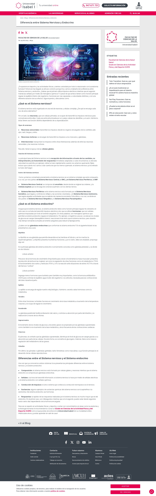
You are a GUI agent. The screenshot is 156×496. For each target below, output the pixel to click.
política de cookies (58, 491)
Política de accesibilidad (116, 457)
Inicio (21, 18)
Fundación (33, 453)
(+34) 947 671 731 (55, 457)
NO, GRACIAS (125, 492)
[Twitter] (27, 32)
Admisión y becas (113, 13)
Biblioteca (98, 460)
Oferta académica (27, 13)
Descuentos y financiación (80, 453)
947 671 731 (91, 5)
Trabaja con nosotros (56, 460)
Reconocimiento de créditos (80, 460)
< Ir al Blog (24, 423)
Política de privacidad (115, 460)
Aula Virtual (98, 457)
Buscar (136, 13)
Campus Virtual (99, 453)
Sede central (34, 457)
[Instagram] (78, 442)
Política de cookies (115, 463)
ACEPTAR (125, 486)
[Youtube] (84, 442)
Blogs (26, 18)
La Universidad (56, 13)
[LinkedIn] (23, 32)
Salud (111, 62)
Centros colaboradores (37, 460)
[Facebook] (19, 32)
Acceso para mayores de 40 (80, 463)
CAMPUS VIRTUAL (139, 6)
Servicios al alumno (84, 13)
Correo (97, 463)
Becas (74, 457)
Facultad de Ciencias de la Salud (33, 38)
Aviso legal (112, 453)
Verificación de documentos (58, 463)
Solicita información (114, 5)
